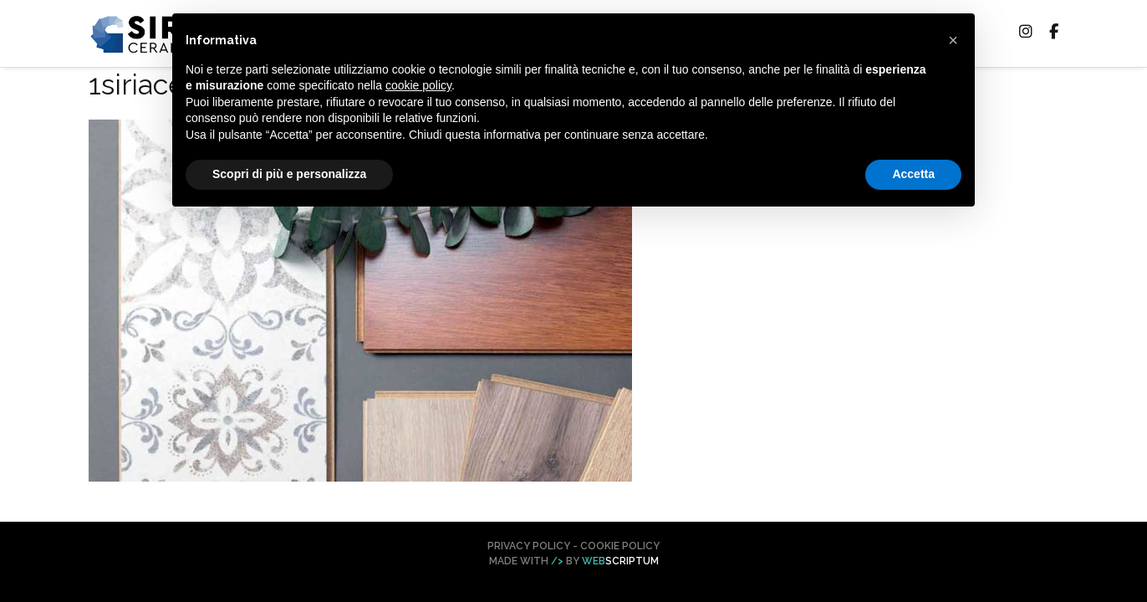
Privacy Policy (528, 546)
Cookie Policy (620, 546)
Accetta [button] (913, 174)
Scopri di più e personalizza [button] (289, 174)
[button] (953, 40)
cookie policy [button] (418, 85)
